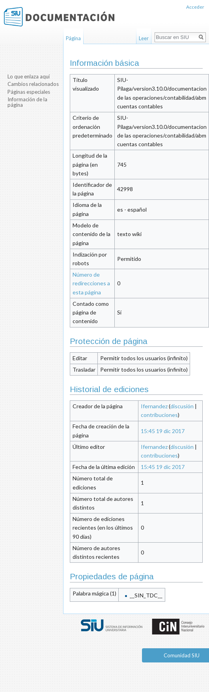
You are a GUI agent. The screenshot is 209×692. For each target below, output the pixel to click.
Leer (144, 38)
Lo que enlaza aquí (28, 76)
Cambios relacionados (33, 84)
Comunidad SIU (182, 655)
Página (73, 38)
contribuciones (159, 414)
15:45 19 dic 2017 (163, 431)
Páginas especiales (28, 92)
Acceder (195, 7)
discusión (182, 406)
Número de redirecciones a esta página (91, 283)
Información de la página (27, 102)
